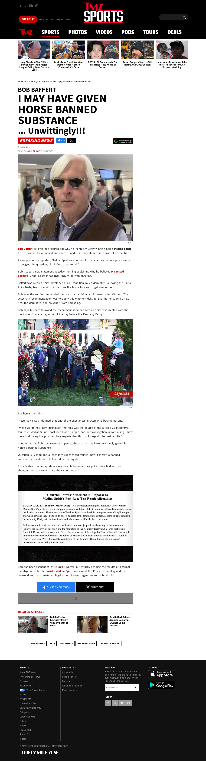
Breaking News (86, 643)
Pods (127, 32)
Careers (66, 681)
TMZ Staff (26, 146)
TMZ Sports (65, 643)
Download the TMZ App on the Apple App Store (161, 674)
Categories (25, 712)
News (25, 32)
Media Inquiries (69, 690)
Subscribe (136, 687)
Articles (23, 694)
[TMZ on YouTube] (121, 703)
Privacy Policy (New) (30, 677)
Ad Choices (25, 685)
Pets (52, 643)
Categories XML (27, 716)
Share (56, 587)
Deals (174, 32)
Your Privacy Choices (33, 690)
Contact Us (67, 672)
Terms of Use (26, 681)
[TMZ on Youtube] (30, 6)
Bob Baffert (37, 643)
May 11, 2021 (34, 150)
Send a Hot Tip (69, 677)
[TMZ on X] (25, 6)
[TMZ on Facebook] (20, 6)
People (23, 725)
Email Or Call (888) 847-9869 (54, 20)
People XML (26, 730)
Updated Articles (28, 703)
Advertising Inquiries (72, 685)
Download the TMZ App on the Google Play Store (161, 685)
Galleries (24, 721)
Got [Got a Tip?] (28, 19)
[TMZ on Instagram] (36, 6)
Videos (104, 32)
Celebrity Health (109, 643)
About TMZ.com (28, 672)
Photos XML (26, 734)
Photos (77, 32)
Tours (150, 32)
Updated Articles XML (30, 708)
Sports (50, 32)
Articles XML (26, 699)
